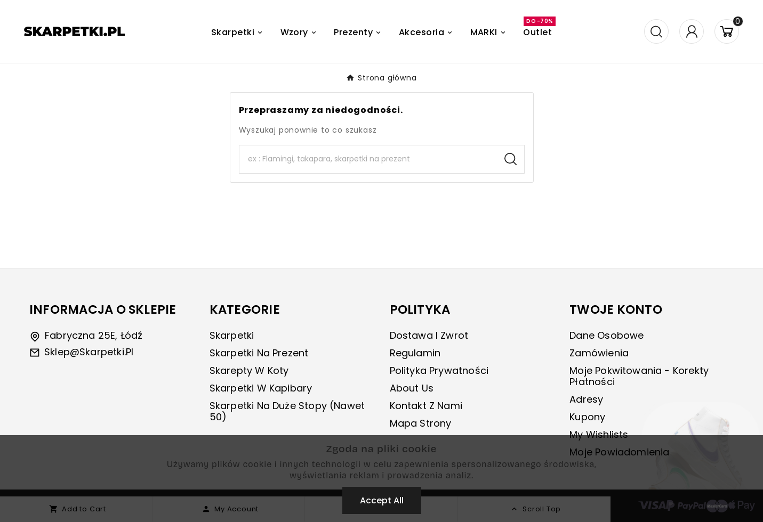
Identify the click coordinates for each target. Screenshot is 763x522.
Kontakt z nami (426, 405)
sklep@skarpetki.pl (88, 351)
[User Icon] (691, 31)
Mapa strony (421, 423)
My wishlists (598, 434)
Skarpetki (232, 335)
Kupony (587, 416)
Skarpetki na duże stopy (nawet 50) (287, 411)
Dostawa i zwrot (429, 335)
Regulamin (415, 353)
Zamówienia (599, 353)
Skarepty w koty (249, 370)
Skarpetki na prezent (259, 353)
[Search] (368, 159)
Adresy (586, 399)
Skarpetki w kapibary (261, 388)
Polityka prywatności (439, 370)
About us (411, 388)
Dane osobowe (606, 335)
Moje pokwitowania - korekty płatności (639, 376)
